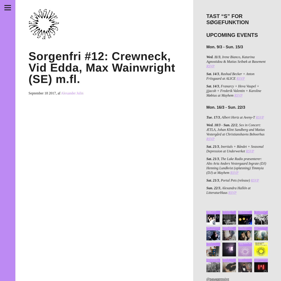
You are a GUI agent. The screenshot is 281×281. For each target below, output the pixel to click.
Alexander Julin (72, 93)
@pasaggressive (217, 279)
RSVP (210, 66)
